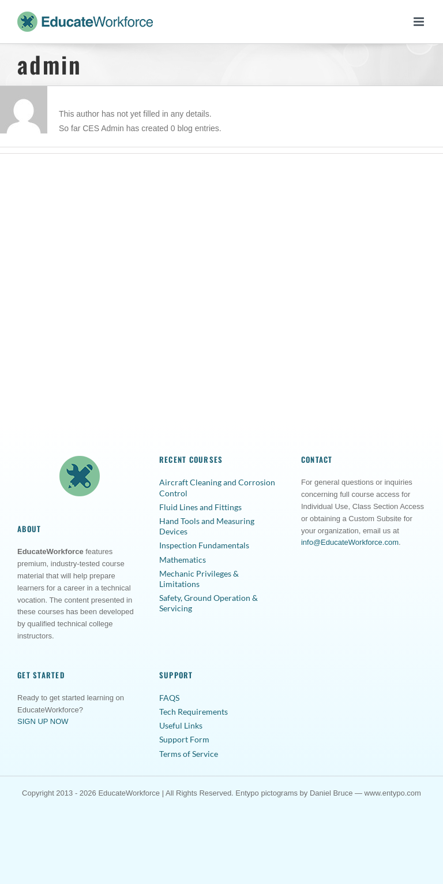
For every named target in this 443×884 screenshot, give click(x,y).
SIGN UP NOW (43, 721)
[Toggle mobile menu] (420, 22)
